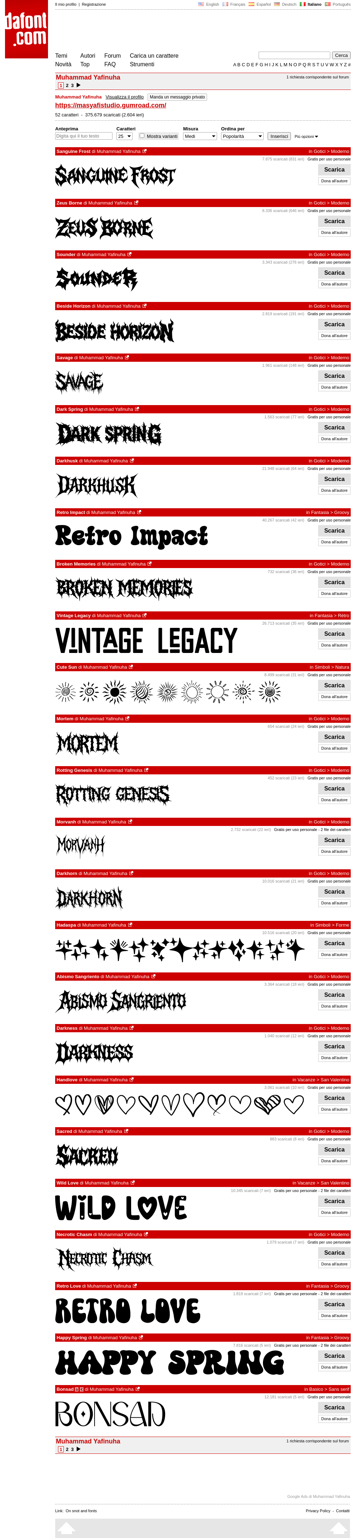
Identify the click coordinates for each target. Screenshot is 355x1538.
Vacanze (307, 1079)
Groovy (341, 512)
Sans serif (338, 1389)
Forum (112, 56)
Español (260, 4)
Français (233, 4)
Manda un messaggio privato (177, 97)
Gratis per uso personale (329, 159)
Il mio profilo (65, 4)
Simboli (322, 667)
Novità (63, 64)
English (208, 4)
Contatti (343, 1511)
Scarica (334, 170)
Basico (316, 1389)
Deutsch (285, 4)
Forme (342, 925)
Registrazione (94, 4)
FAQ (110, 64)
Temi (61, 56)
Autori (87, 56)
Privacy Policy (318, 1511)
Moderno (340, 151)
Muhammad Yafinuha (118, 151)
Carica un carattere (154, 56)
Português (337, 4)
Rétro (343, 615)
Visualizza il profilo (125, 97)
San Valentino (335, 1079)
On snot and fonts (81, 1511)
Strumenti (142, 64)
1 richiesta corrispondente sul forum (318, 77)
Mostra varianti (161, 136)
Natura (342, 667)
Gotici (320, 151)
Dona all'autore (334, 181)
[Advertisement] (185, 31)
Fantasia (320, 512)
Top (85, 64)
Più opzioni (306, 136)
